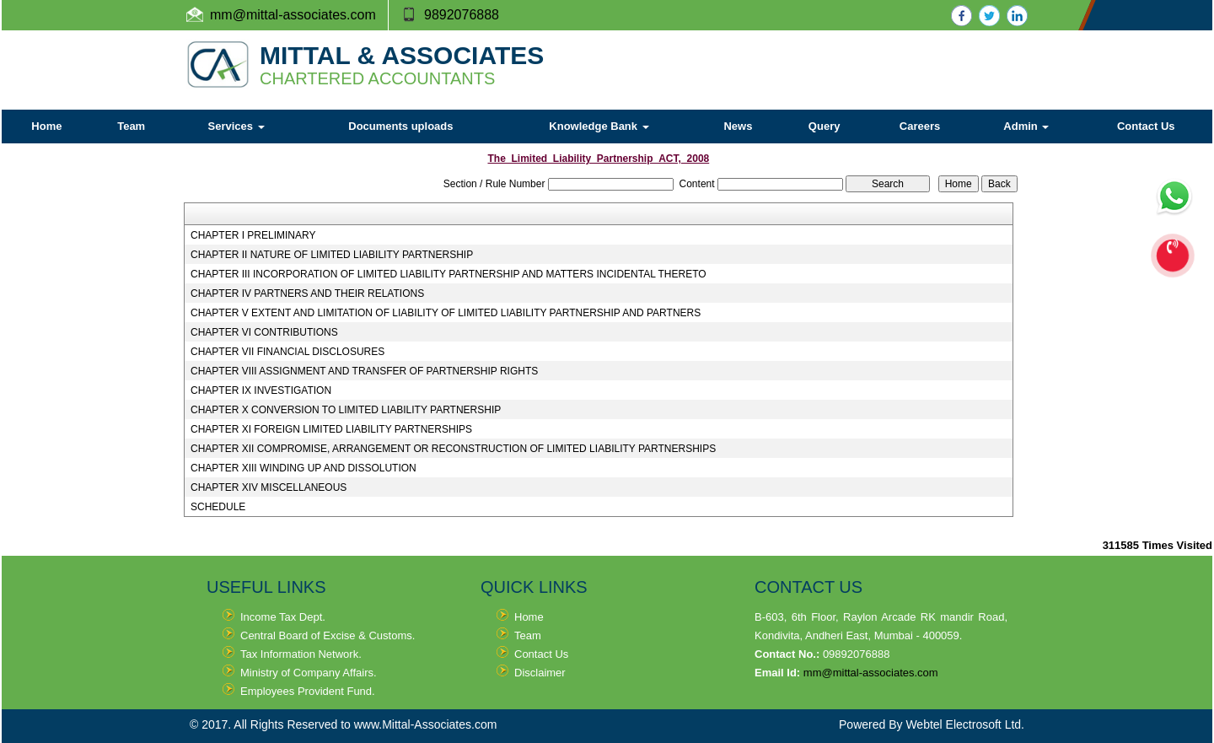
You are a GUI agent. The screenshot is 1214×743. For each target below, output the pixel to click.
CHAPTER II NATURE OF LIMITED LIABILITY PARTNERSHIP (332, 255)
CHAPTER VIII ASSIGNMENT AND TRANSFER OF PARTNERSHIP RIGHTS (364, 371)
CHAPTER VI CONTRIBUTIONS (264, 332)
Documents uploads (400, 126)
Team (131, 126)
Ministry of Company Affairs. (308, 672)
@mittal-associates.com (304, 15)
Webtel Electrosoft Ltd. (964, 724)
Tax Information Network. (301, 654)
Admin (1026, 126)
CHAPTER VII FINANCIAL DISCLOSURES (287, 352)
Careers (920, 126)
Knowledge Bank (598, 126)
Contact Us (1146, 126)
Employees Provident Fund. (307, 691)
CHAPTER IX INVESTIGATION (261, 390)
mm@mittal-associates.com (870, 672)
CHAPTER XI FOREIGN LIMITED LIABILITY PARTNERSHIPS (331, 429)
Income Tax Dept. (282, 617)
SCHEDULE (218, 507)
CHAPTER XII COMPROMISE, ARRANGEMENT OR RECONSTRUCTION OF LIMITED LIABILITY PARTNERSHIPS (453, 449)
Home (46, 126)
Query (824, 126)
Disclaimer (540, 672)
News (737, 126)
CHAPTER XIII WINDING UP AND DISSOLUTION (303, 468)
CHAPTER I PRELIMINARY (253, 235)
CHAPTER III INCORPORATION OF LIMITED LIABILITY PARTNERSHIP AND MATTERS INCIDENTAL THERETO (448, 274)
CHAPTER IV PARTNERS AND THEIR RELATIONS (307, 293)
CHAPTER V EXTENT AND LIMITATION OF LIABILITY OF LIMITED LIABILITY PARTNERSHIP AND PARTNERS (446, 313)
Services (236, 126)
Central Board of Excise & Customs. (327, 635)
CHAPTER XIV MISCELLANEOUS (268, 487)
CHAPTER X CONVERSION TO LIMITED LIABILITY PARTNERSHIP (346, 410)
